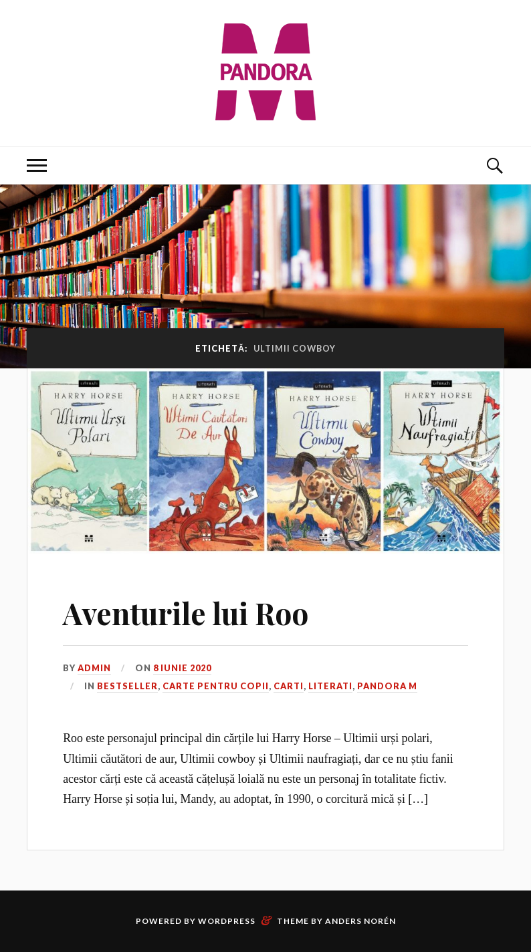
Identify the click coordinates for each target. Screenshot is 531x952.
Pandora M (387, 686)
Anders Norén (360, 921)
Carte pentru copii (216, 686)
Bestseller (127, 686)
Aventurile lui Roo (185, 612)
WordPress (226, 921)
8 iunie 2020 (182, 668)
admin (94, 668)
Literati (330, 686)
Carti (289, 686)
